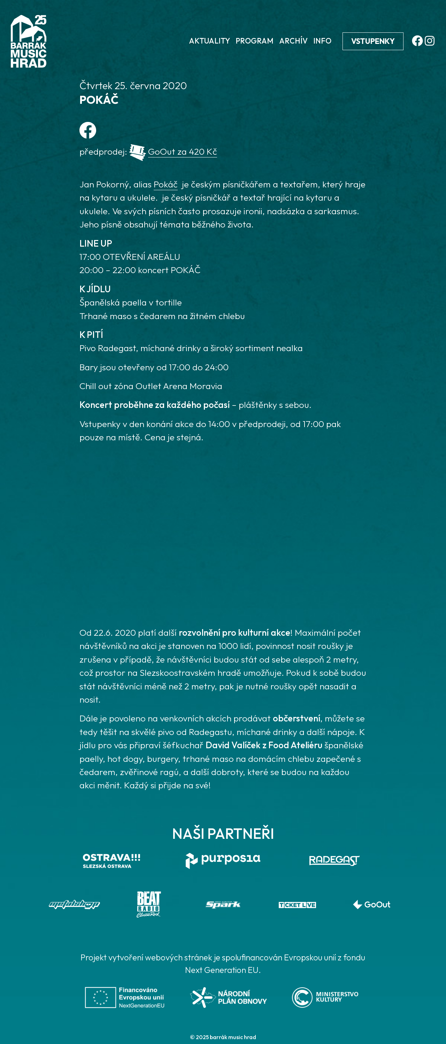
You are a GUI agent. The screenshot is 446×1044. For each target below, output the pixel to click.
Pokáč (166, 184)
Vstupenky (373, 41)
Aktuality (209, 41)
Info (322, 41)
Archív (293, 41)
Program (255, 41)
